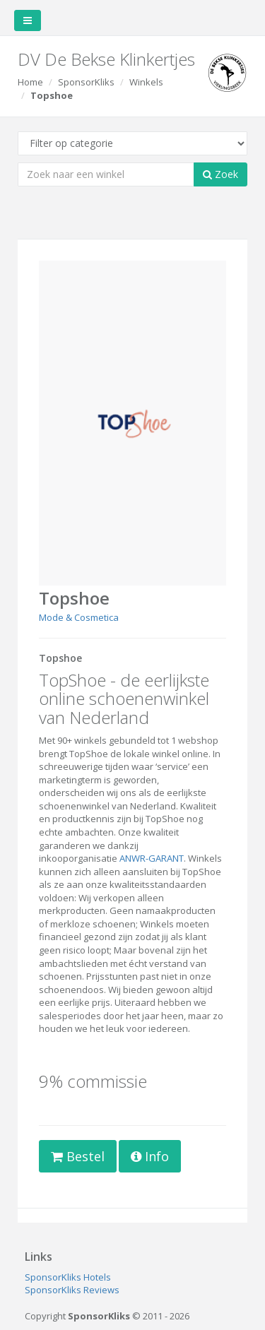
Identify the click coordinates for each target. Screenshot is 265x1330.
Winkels (146, 82)
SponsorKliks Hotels (68, 1277)
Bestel (78, 1156)
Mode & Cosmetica (79, 617)
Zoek (220, 174)
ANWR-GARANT (151, 858)
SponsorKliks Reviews (72, 1289)
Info (150, 1156)
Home (30, 82)
